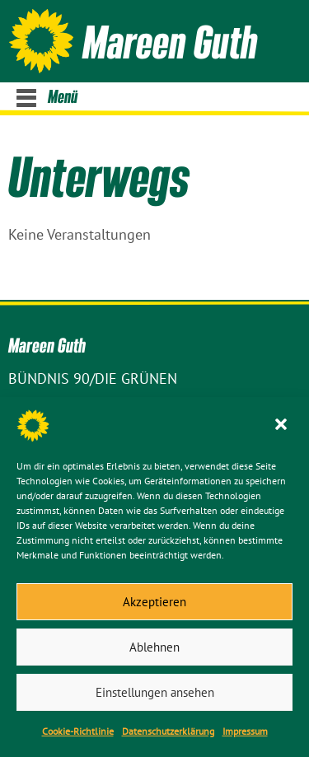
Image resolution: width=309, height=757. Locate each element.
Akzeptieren (154, 602)
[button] (283, 426)
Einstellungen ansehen (155, 692)
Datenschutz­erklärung (168, 731)
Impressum (245, 731)
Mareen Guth (170, 41)
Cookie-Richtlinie (78, 731)
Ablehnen (154, 647)
